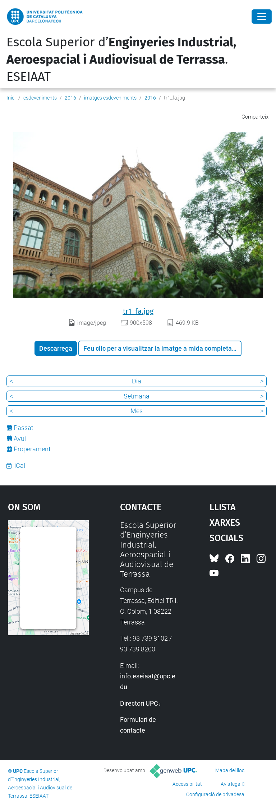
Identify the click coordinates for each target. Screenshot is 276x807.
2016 (70, 98)
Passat (23, 428)
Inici (10, 98)
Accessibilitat (187, 784)
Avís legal (231, 784)
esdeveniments (40, 98)
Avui (20, 438)
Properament (32, 449)
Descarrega (55, 348)
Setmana (137, 396)
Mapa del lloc (229, 770)
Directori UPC (139, 703)
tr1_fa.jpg (138, 311)
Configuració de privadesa (215, 794)
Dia (136, 381)
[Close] (262, 16)
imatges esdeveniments (110, 98)
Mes (136, 411)
